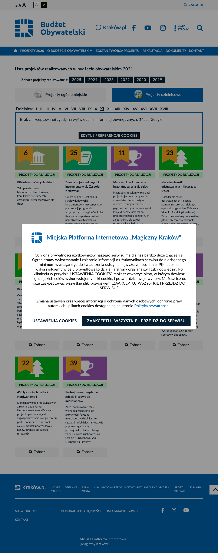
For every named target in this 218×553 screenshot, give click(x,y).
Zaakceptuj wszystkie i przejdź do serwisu (137, 321)
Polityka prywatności (151, 306)
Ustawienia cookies (54, 321)
